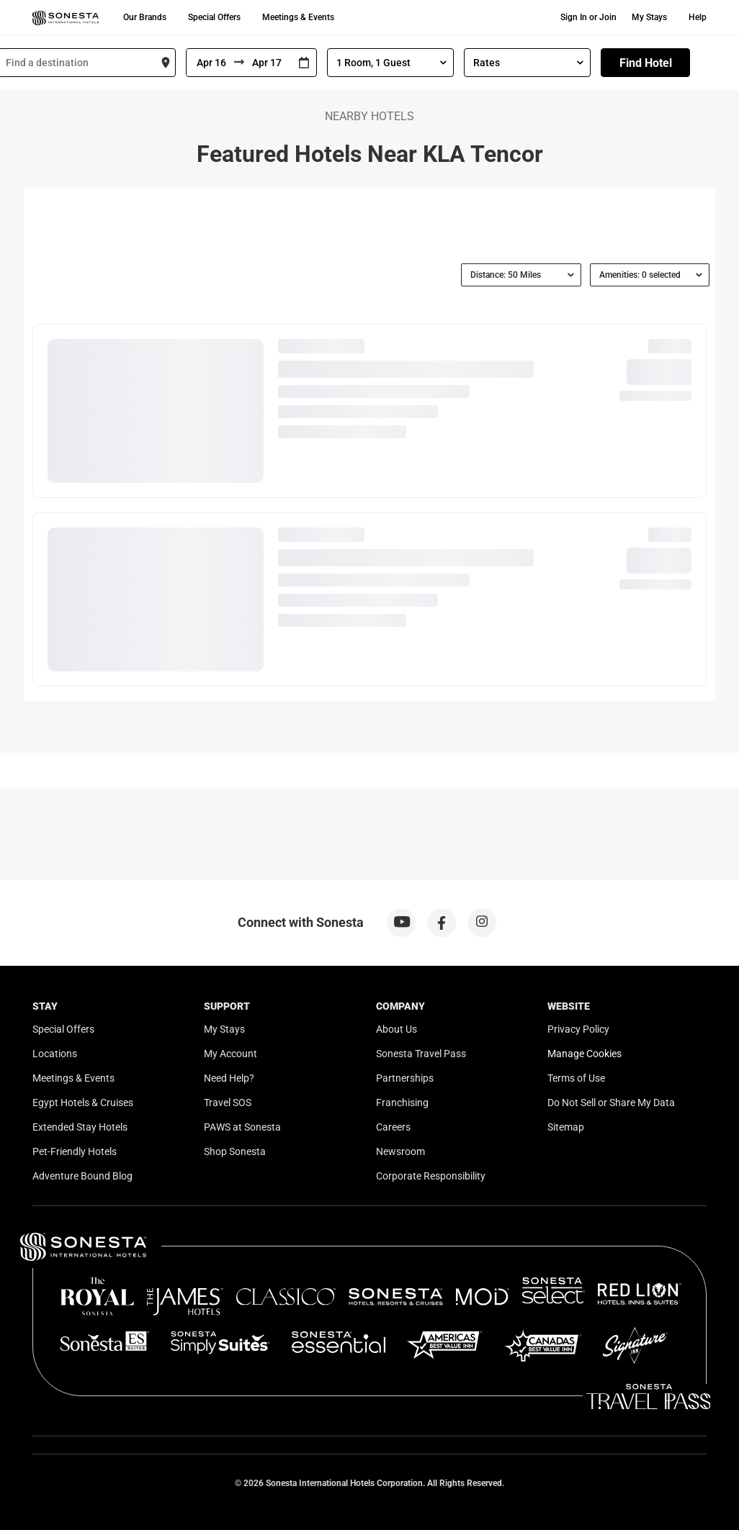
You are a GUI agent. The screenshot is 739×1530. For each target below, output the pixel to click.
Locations (54, 1053)
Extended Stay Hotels (79, 1127)
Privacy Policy (578, 1029)
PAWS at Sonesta (242, 1127)
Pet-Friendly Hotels (74, 1151)
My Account (230, 1053)
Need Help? (229, 1078)
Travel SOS (227, 1102)
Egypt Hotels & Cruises (82, 1102)
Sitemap (565, 1127)
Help (698, 17)
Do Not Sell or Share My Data (611, 1102)
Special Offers (214, 17)
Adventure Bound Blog (82, 1176)
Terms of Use (576, 1078)
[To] (268, 63)
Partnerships (405, 1078)
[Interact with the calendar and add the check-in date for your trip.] (304, 63)
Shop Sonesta (235, 1151)
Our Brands (144, 17)
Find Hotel (645, 63)
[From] (210, 63)
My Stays (649, 17)
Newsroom (400, 1151)
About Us (396, 1029)
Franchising (402, 1102)
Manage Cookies (584, 1053)
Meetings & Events (298, 17)
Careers (393, 1127)
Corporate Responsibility (430, 1176)
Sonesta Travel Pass (421, 1053)
